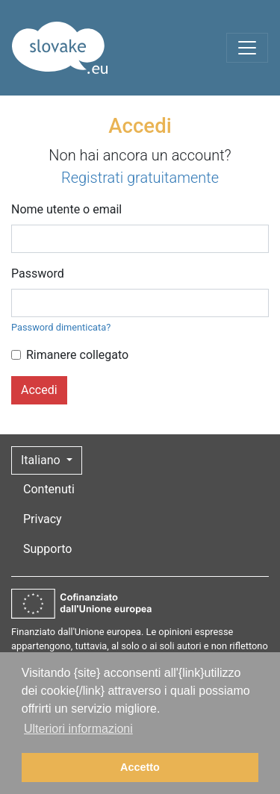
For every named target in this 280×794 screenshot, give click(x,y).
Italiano (42, 460)
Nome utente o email (66, 209)
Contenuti (49, 489)
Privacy (42, 519)
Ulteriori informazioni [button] (78, 728)
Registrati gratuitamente (140, 178)
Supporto (47, 549)
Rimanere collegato (77, 355)
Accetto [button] (140, 767)
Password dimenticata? (61, 327)
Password (37, 273)
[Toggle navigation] (247, 48)
